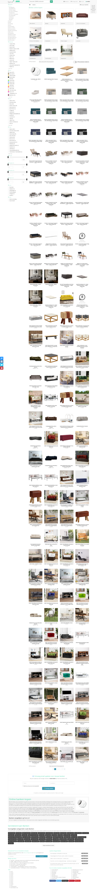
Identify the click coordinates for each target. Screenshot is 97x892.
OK (48, 453)
